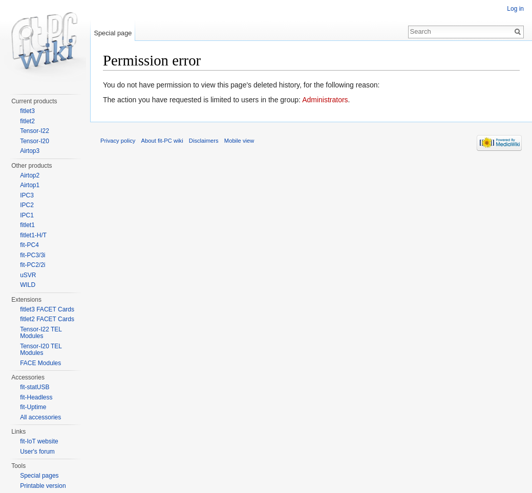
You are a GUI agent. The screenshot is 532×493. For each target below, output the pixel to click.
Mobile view (239, 141)
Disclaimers (204, 141)
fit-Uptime (33, 407)
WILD (27, 284)
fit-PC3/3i (32, 255)
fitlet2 (27, 121)
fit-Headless (36, 397)
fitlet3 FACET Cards (47, 309)
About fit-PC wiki (162, 141)
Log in (515, 8)
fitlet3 (27, 111)
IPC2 (27, 205)
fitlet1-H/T (33, 235)
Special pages (39, 475)
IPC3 (27, 195)
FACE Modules (40, 363)
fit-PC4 (29, 245)
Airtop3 (29, 150)
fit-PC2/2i (32, 264)
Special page (113, 33)
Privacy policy (117, 141)
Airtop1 (29, 185)
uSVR (28, 275)
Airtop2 (29, 175)
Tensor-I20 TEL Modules (40, 350)
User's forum (37, 451)
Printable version (43, 485)
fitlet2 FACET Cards (47, 319)
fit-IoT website (39, 441)
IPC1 (27, 215)
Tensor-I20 (34, 141)
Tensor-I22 (34, 131)
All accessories (40, 417)
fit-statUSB (34, 387)
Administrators (325, 100)
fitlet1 (27, 225)
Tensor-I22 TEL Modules (40, 333)
